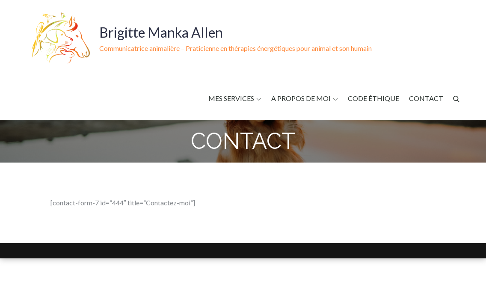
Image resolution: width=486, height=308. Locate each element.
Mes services (234, 98)
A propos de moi (304, 98)
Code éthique (373, 98)
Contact (426, 98)
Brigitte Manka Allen (161, 32)
